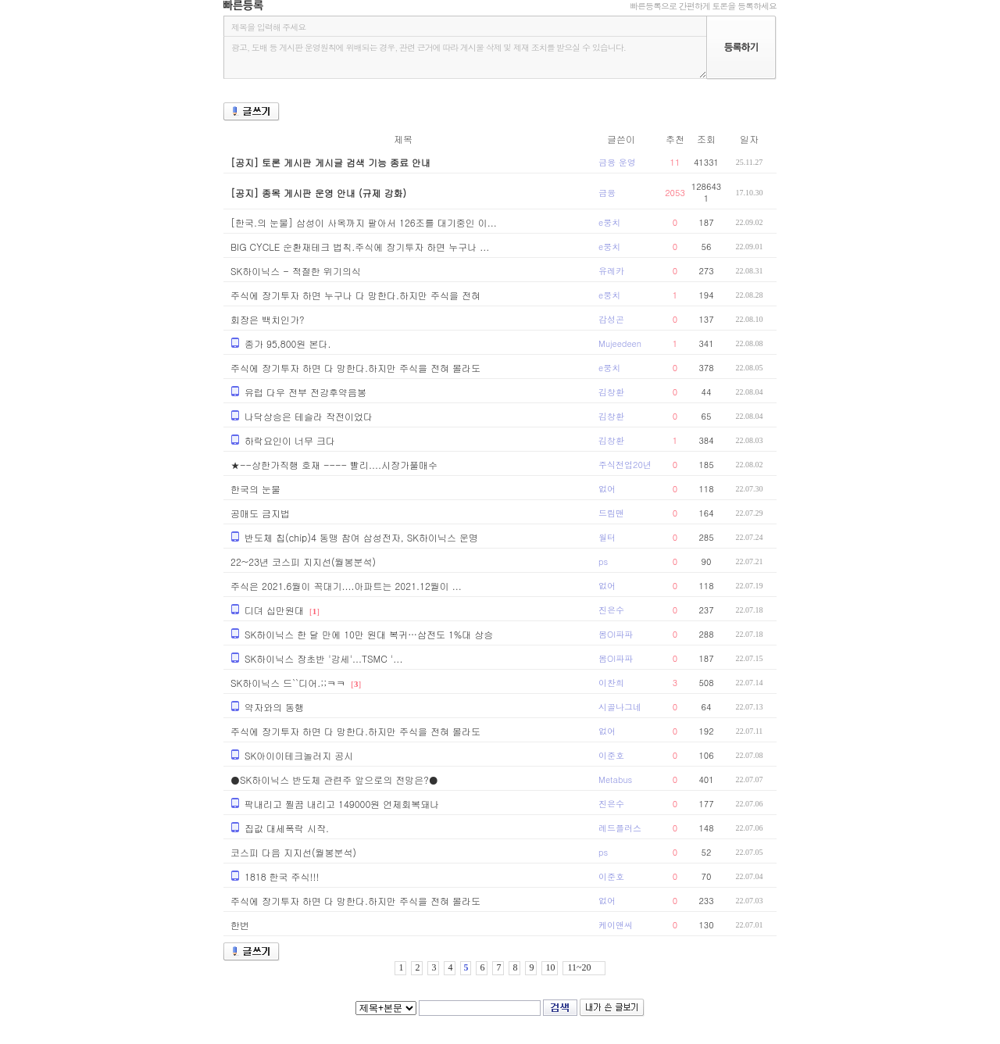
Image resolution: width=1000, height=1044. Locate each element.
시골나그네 (619, 707)
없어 (607, 489)
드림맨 (611, 513)
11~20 (579, 967)
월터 (607, 537)
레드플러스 (619, 828)
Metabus (615, 779)
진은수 (611, 610)
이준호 (611, 755)
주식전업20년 (625, 464)
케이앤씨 (615, 925)
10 (550, 967)
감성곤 (611, 319)
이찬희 (611, 682)
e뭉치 (609, 222)
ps (603, 561)
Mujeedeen (619, 343)
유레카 (611, 271)
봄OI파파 (615, 634)
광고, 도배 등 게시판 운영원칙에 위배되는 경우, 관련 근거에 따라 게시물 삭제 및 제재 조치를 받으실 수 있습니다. (464, 57)
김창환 (611, 392)
